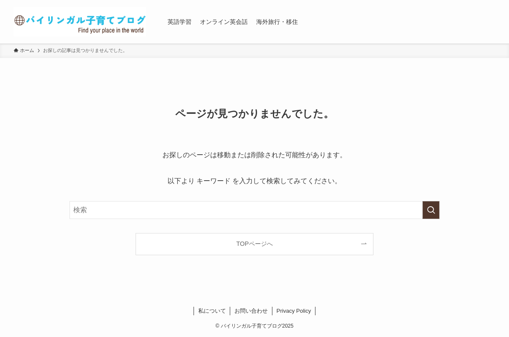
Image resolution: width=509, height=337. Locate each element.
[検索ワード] (254, 210)
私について (212, 311)
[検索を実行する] (431, 210)
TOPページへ (254, 243)
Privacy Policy (294, 311)
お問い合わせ (251, 311)
